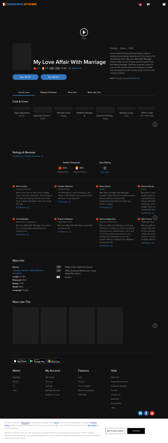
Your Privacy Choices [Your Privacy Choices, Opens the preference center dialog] (115, 431)
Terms (56, 423)
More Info (72, 89)
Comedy (16, 267)
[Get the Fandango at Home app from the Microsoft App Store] (53, 357)
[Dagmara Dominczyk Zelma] (42, 121)
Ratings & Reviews (48, 89)
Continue (136, 431)
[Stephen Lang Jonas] (126, 121)
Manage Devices (53, 387)
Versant (25, 423)
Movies (16, 378)
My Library (50, 374)
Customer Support (119, 382)
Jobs (113, 404)
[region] (84, 431)
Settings (49, 382)
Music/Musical (36, 267)
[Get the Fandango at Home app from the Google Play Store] (37, 357)
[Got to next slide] (155, 121)
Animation (17, 270)
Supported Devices (119, 378)
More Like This (94, 89)
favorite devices (131, 75)
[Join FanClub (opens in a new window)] (140, 4)
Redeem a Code (52, 391)
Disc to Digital (84, 382)
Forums (114, 387)
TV (14, 382)
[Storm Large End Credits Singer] (147, 121)
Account (49, 378)
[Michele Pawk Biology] (63, 121)
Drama (25, 267)
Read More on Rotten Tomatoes (28, 152)
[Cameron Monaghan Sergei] (105, 121)
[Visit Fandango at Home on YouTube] (152, 410)
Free (15, 387)
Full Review (22, 204)
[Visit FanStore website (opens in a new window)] (164, 4)
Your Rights (92, 425)
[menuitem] (156, 4)
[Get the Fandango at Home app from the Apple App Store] (20, 357)
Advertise (115, 395)
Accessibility (116, 400)
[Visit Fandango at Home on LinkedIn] (140, 410)
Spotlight (16, 374)
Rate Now (105, 168)
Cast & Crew (23, 89)
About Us (115, 374)
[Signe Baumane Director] (22, 121)
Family (81, 378)
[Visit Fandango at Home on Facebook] (146, 410)
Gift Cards (82, 391)
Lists (80, 374)
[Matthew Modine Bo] (84, 121)
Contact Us (116, 391)
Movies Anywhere (86, 387)
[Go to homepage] (19, 4)
